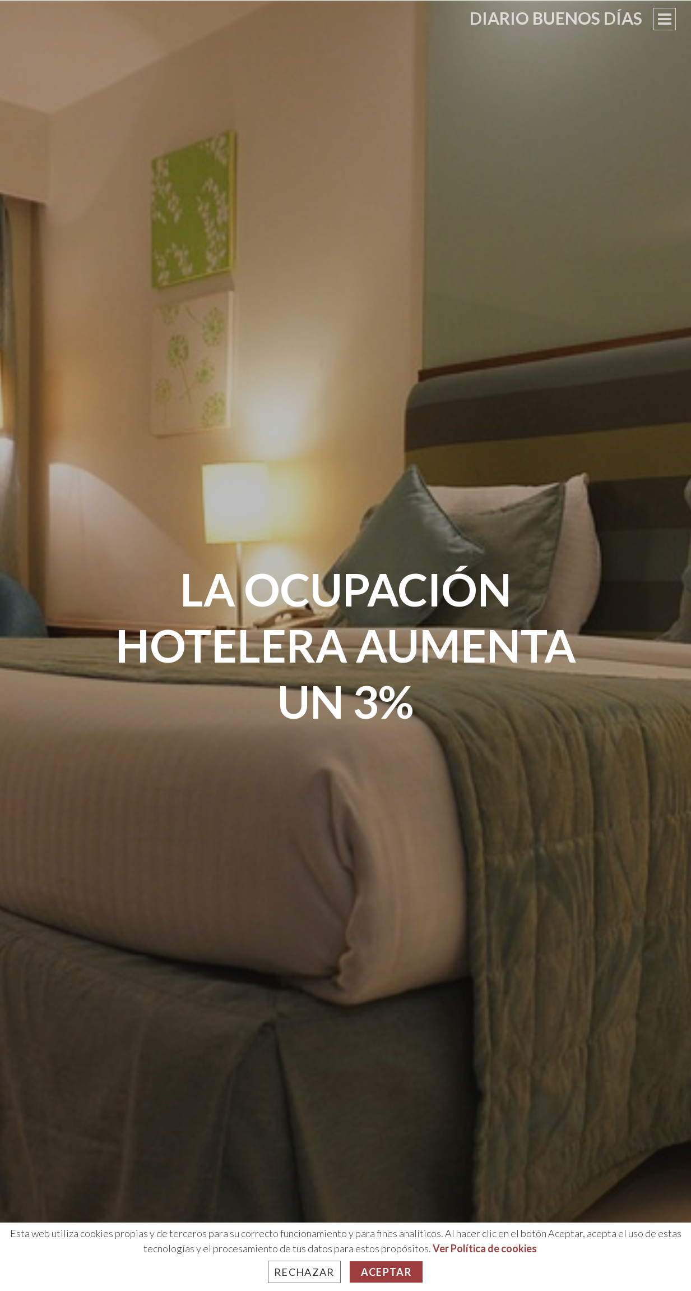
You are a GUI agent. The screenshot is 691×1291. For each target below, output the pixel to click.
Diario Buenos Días (556, 18)
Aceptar (386, 1272)
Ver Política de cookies (485, 1248)
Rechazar (304, 1272)
